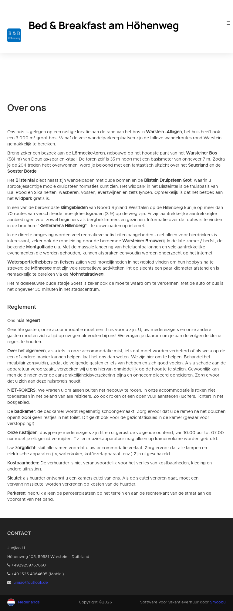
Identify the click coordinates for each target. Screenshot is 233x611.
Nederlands (28, 602)
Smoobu (218, 602)
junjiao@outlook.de (30, 583)
